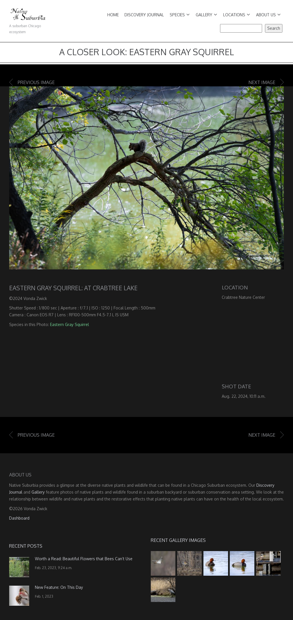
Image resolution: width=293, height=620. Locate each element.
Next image (261, 82)
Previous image (36, 82)
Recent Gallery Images (178, 540)
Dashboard (19, 518)
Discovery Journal (144, 14)
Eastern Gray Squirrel (69, 324)
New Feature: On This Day (59, 587)
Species (180, 14)
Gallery (206, 14)
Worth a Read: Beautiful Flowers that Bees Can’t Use (83, 558)
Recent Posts (25, 546)
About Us (268, 14)
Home (113, 14)
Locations (236, 14)
